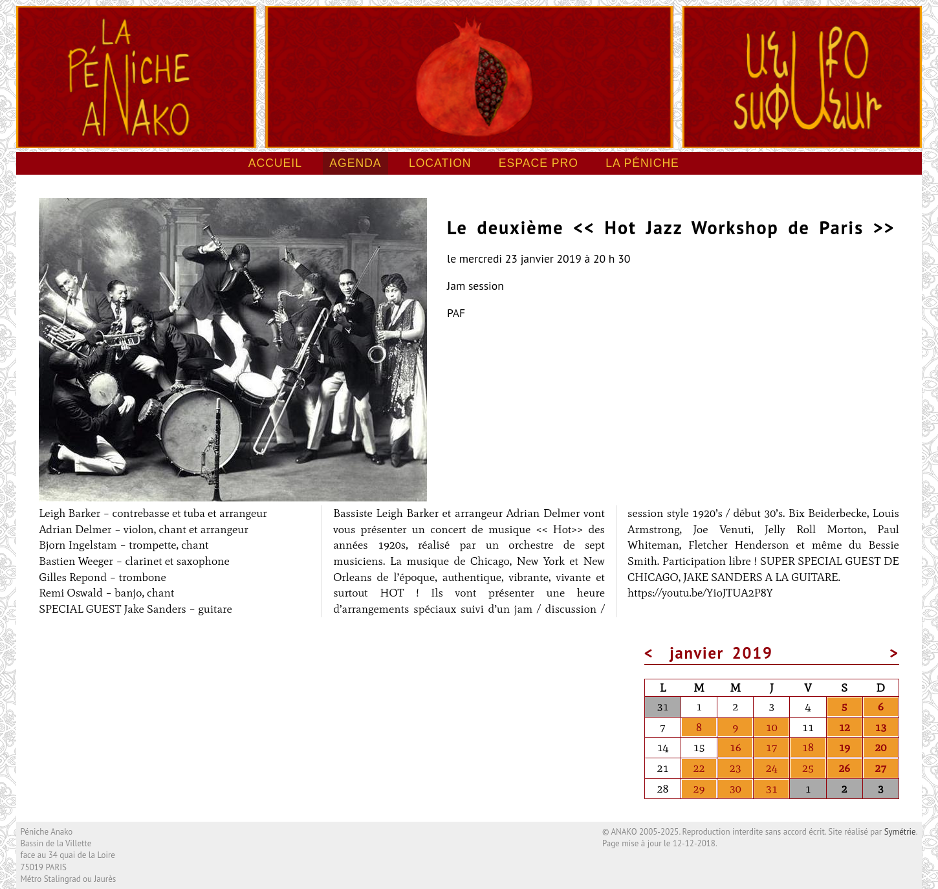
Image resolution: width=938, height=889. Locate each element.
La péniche (642, 163)
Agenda (355, 163)
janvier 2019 (721, 652)
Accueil (275, 163)
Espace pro (538, 163)
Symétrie (900, 831)
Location (440, 163)
